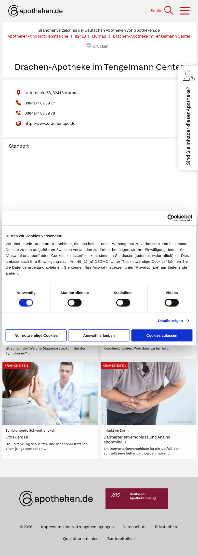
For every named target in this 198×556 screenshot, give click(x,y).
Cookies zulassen (161, 335)
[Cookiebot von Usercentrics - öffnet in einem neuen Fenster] (170, 218)
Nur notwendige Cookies (36, 335)
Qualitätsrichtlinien (81, 538)
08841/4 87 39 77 (40, 103)
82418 (80, 36)
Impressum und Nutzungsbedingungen (77, 526)
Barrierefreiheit (121, 538)
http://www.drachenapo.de (50, 123)
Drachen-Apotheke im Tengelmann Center (151, 36)
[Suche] (162, 11)
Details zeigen (170, 321)
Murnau (99, 36)
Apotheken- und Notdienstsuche (38, 36)
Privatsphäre (166, 526)
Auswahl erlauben (99, 335)
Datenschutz (134, 526)
